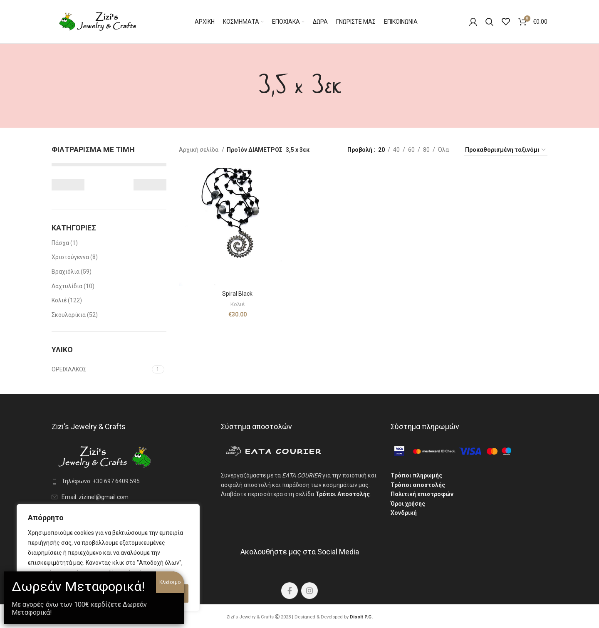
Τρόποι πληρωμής (416, 475)
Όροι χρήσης (408, 503)
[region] (108, 557)
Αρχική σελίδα (199, 149)
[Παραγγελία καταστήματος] (505, 150)
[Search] (489, 21)
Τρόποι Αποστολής (342, 494)
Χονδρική (404, 512)
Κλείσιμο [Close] (170, 582)
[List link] (130, 481)
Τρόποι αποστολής (418, 485)
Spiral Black (237, 293)
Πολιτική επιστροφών (422, 494)
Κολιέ (237, 304)
